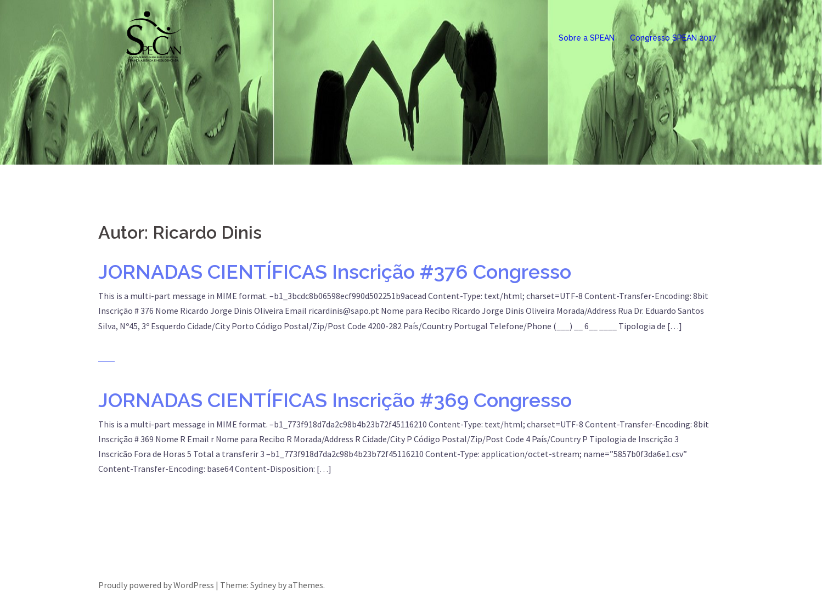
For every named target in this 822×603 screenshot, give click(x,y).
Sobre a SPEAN (587, 37)
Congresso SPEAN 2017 (673, 37)
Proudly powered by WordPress (156, 584)
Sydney (263, 584)
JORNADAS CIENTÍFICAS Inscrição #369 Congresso (335, 400)
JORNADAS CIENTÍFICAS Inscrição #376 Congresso (334, 271)
